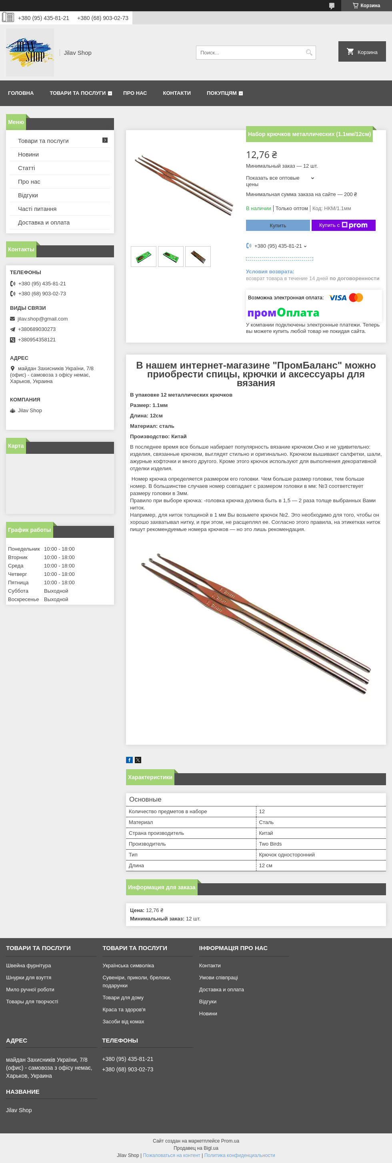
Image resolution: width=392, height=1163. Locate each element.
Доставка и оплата (44, 222)
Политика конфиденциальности (239, 1155)
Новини (28, 154)
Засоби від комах (123, 1022)
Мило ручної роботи (30, 990)
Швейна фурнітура (28, 965)
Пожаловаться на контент (171, 1155)
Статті (26, 167)
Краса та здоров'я (123, 1010)
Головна (21, 93)
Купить (278, 226)
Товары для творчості (32, 1002)
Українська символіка (128, 965)
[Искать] (309, 53)
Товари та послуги (78, 93)
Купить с (343, 225)
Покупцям (222, 93)
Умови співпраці (218, 978)
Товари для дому (122, 998)
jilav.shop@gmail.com (43, 319)
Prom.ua (230, 1141)
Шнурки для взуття (28, 978)
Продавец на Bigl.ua (196, 1148)
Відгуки (28, 195)
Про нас (135, 93)
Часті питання (37, 208)
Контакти (177, 93)
